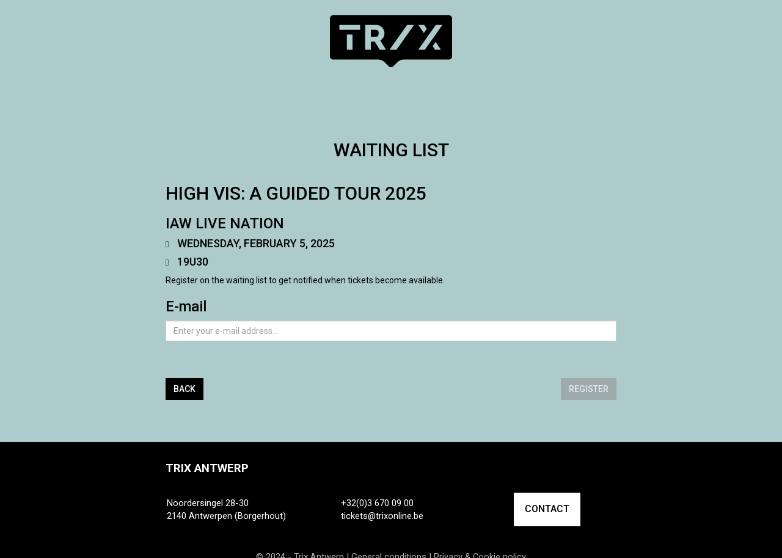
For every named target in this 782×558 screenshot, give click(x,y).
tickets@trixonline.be (382, 515)
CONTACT (547, 509)
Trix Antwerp (207, 468)
